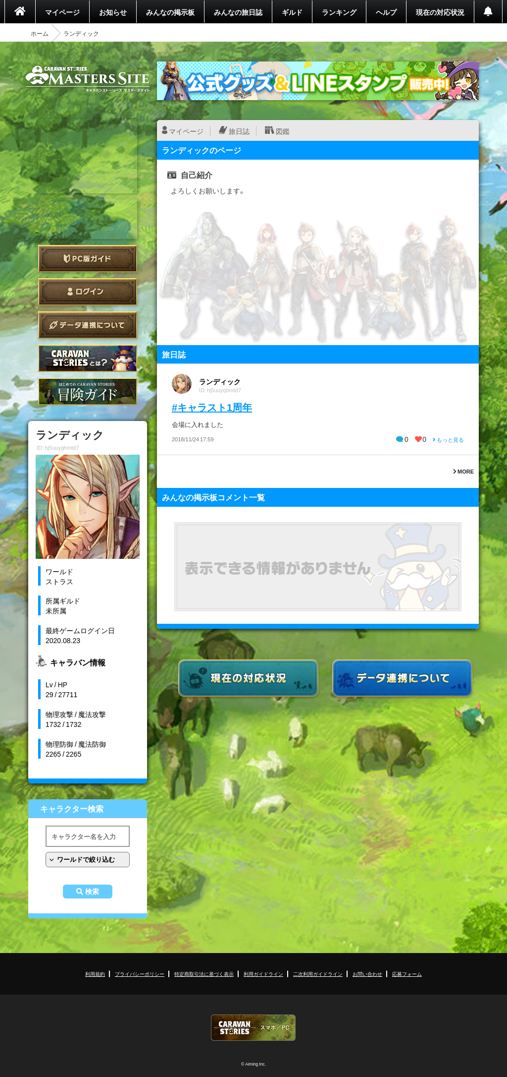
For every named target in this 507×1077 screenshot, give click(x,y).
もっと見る (448, 439)
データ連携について (87, 325)
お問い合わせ (367, 973)
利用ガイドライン (263, 973)
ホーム (40, 33)
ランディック (220, 381)
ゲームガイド (87, 391)
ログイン (87, 291)
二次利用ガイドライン (318, 973)
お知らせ (113, 12)
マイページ (62, 12)
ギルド (292, 12)
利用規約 (95, 973)
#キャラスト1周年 (212, 407)
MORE (463, 471)
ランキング (339, 12)
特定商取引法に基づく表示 (204, 973)
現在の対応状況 (440, 12)
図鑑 (283, 131)
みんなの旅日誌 (238, 12)
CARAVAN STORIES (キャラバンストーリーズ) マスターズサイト (87, 78)
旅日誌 (239, 131)
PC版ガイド (87, 258)
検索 (92, 891)
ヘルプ (386, 12)
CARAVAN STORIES (253, 1028)
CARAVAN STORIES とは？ (87, 358)
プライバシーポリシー (139, 973)
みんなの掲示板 (170, 12)
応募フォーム (407, 973)
